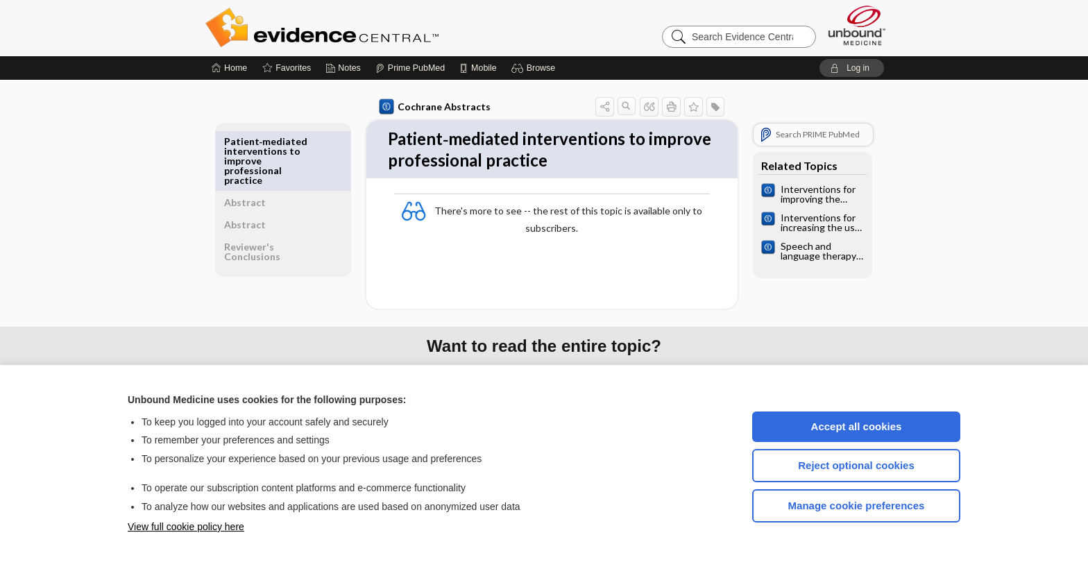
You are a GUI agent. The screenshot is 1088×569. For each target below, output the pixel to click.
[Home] (229, 68)
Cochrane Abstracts (432, 107)
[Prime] (410, 68)
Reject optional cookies (856, 465)
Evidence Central (377, 28)
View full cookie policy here (186, 526)
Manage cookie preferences (856, 505)
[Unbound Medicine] (856, 25)
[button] (535, 68)
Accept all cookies (856, 426)
